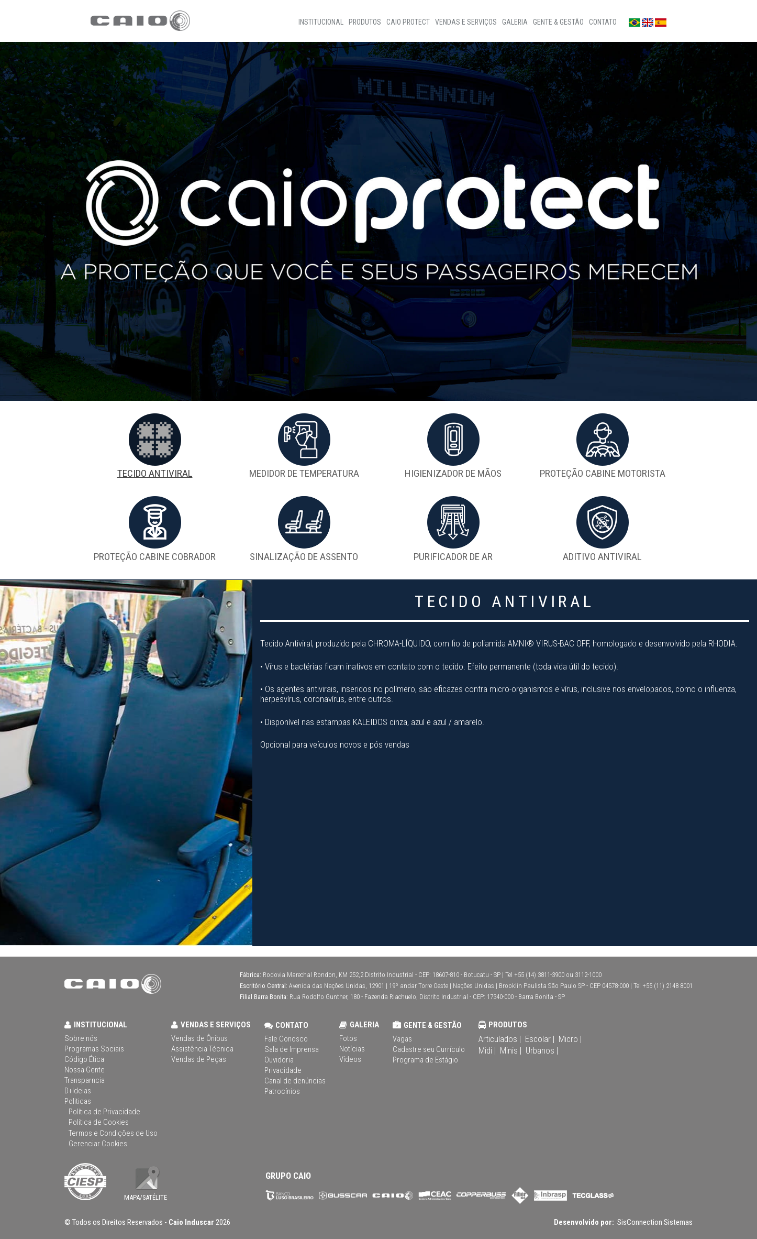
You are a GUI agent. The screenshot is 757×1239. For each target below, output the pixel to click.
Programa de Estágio (425, 1060)
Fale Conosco (286, 1039)
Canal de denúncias (295, 1081)
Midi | (487, 1051)
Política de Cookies (99, 1122)
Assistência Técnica (202, 1049)
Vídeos (350, 1059)
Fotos (348, 1038)
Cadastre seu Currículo (429, 1049)
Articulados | (499, 1039)
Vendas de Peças (198, 1059)
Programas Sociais (94, 1049)
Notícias (352, 1049)
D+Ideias (77, 1091)
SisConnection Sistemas (654, 1222)
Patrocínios (282, 1091)
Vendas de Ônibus (199, 1038)
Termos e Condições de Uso (113, 1133)
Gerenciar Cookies (98, 1143)
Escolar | (539, 1039)
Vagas (402, 1039)
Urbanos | (542, 1051)
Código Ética (84, 1059)
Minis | (510, 1051)
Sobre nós (80, 1038)
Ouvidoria (279, 1060)
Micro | (570, 1039)
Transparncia (84, 1080)
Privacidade (283, 1070)
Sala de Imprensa (291, 1049)
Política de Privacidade (104, 1112)
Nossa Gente (84, 1070)
